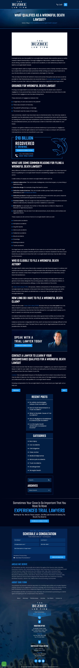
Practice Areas (34, 599)
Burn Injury (33, 440)
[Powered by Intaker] (66, 664)
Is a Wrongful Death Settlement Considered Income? (40, 426)
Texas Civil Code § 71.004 (20, 287)
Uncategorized (35, 466)
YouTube (39, 661)
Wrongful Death (35, 469)
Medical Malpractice (37, 455)
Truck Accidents (35, 462)
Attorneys (25, 599)
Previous (16, 391)
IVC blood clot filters (30, 193)
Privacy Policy (24, 556)
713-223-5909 (40, 638)
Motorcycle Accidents (37, 458)
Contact (14, 375)
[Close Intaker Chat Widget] (74, 619)
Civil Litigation (34, 447)
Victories (42, 599)
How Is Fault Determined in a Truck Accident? (39, 409)
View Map (39, 634)
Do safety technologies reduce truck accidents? (40, 404)
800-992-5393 (26, 156)
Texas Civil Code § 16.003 (31, 306)
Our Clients (50, 599)
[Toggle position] (70, 619)
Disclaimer (16, 556)
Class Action (34, 451)
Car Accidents (35, 444)
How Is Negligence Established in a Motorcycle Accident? (40, 420)
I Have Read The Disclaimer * (23, 558)
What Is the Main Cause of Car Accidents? (40, 415)
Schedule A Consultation (25, 150)
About (18, 599)
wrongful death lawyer (54, 79)
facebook (35, 661)
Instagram (43, 661)
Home (23, 23)
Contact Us (59, 599)
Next (64, 391)
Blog (28, 23)
